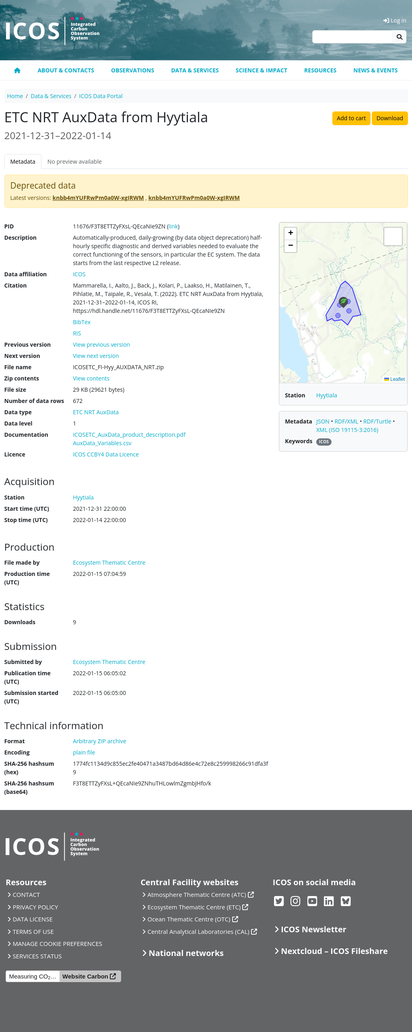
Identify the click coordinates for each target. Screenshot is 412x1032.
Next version (22, 356)
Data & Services (195, 70)
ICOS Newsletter (313, 929)
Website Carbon (85, 976)
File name (18, 367)
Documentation (26, 434)
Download (390, 118)
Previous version (27, 344)
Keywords (298, 441)
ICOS (79, 274)
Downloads (19, 622)
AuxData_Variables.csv (102, 443)
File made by (22, 562)
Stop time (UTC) (26, 520)
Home (15, 96)
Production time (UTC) (27, 578)
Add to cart (351, 118)
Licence (14, 454)
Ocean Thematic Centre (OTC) (189, 919)
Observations (132, 70)
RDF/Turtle (378, 421)
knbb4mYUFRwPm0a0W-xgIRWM (98, 197)
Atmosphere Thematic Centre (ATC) (197, 894)
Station (14, 497)
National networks (186, 953)
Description (20, 237)
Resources (320, 70)
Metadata (22, 161)
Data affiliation (25, 274)
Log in (394, 20)
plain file (84, 752)
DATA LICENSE (32, 919)
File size (15, 389)
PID (9, 226)
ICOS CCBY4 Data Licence (106, 454)
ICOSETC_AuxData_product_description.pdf (129, 434)
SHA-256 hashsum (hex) (29, 768)
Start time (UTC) (26, 508)
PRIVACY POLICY (35, 907)
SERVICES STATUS (37, 956)
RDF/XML (347, 421)
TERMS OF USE (33, 931)
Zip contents (21, 378)
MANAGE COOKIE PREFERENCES (57, 943)
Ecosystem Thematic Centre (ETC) (194, 907)
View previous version (101, 344)
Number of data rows (34, 401)
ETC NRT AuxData (96, 412)
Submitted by (23, 662)
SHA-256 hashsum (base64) (29, 787)
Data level (18, 423)
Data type (18, 412)
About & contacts (65, 70)
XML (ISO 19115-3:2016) (347, 430)
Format (14, 741)
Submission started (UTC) (31, 697)
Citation (15, 285)
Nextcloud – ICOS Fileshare (334, 951)
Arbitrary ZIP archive (99, 741)
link (173, 226)
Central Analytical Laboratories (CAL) (198, 931)
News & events (375, 70)
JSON (323, 421)
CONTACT (26, 894)
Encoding (17, 752)
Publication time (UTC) (27, 677)
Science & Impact (261, 70)
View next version (96, 356)
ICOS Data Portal (101, 96)
